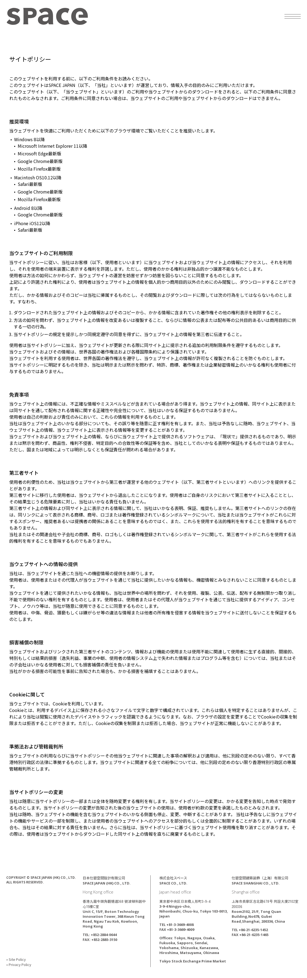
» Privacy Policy (18, 964)
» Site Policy (16, 959)
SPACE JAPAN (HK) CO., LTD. (47, 16)
